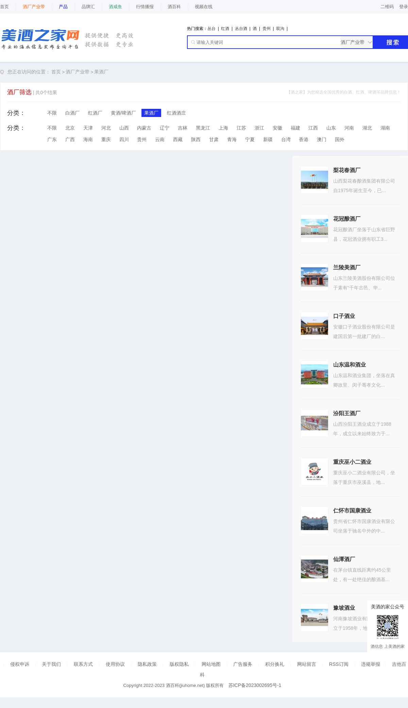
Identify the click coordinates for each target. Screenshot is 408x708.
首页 (4, 6)
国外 (339, 139)
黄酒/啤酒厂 (123, 113)
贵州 (266, 28)
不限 (52, 113)
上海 (223, 128)
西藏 (178, 139)
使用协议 (115, 664)
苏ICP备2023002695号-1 (255, 685)
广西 (70, 139)
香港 (303, 139)
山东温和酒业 (349, 365)
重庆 (106, 139)
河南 (349, 128)
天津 (88, 128)
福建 (295, 128)
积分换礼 (274, 664)
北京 (70, 128)
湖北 (367, 128)
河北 (106, 128)
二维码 (387, 6)
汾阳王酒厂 (346, 413)
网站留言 (306, 664)
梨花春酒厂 (346, 170)
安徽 (277, 128)
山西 (124, 128)
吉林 (182, 128)
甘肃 (214, 139)
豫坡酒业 (344, 608)
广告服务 (242, 664)
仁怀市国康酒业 (352, 510)
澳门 (321, 139)
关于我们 (51, 664)
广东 (52, 139)
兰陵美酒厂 (346, 267)
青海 (232, 139)
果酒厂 (101, 71)
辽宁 (164, 128)
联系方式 (83, 664)
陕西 (196, 139)
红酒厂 (95, 113)
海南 (88, 139)
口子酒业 (344, 316)
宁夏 (250, 139)
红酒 (225, 28)
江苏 (241, 128)
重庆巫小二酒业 (352, 462)
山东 (331, 128)
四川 (124, 139)
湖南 (385, 128)
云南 (160, 139)
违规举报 (370, 664)
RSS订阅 (338, 664)
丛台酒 (241, 28)
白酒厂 (72, 113)
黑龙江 (203, 128)
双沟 (280, 28)
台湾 (286, 139)
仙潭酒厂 (344, 559)
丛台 (211, 28)
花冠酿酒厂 (346, 219)
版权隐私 (179, 664)
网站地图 (211, 664)
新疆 (268, 139)
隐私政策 (147, 664)
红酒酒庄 (176, 113)
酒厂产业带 (77, 71)
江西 (313, 128)
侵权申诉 (19, 664)
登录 (403, 6)
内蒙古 (144, 128)
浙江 (259, 128)
